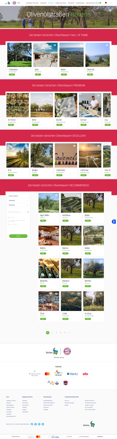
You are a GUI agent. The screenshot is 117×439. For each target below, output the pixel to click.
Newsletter (46, 409)
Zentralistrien (25, 411)
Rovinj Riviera (25, 405)
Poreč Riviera (25, 402)
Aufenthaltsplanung (48, 400)
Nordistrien (24, 400)
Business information (69, 402)
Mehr (12, 74)
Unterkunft (71, 3)
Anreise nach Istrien (48, 405)
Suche (18, 236)
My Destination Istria (92, 3)
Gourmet (51, 3)
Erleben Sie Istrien (60, 3)
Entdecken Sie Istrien (32, 3)
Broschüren (46, 407)
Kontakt (66, 405)
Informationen (80, 3)
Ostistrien (24, 409)
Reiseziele (43, 3)
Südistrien (24, 407)
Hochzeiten (9, 411)
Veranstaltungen (10, 405)
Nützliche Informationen (49, 402)
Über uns (67, 400)
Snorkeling (8, 409)
